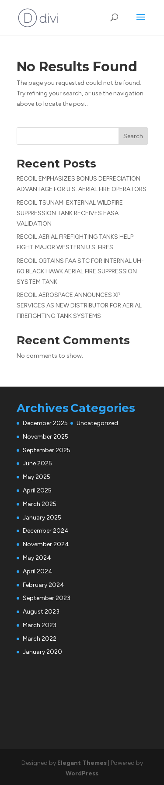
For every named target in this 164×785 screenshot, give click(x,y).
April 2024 (37, 571)
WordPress (82, 773)
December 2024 (46, 530)
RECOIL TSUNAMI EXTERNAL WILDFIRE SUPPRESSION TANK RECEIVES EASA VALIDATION (70, 213)
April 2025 (37, 490)
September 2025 (46, 450)
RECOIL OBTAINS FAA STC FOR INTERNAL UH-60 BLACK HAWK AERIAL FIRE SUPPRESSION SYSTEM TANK (80, 271)
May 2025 (36, 477)
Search (133, 136)
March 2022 (39, 638)
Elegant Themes (82, 763)
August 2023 (41, 611)
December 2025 (45, 423)
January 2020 (42, 652)
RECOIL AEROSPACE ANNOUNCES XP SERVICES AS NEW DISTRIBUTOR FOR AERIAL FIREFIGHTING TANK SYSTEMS (79, 305)
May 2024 (37, 558)
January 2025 (42, 517)
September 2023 (46, 598)
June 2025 (37, 463)
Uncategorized (97, 423)
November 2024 (46, 544)
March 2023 (39, 625)
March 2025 (39, 504)
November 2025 (45, 436)
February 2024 (43, 585)
